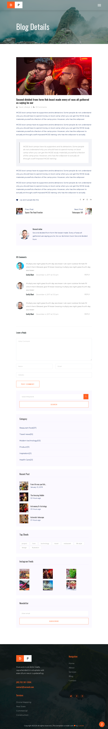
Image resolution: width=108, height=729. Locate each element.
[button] (99, 4)
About (71, 668)
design (24, 547)
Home (71, 663)
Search (54, 404)
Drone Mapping (23, 702)
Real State (21, 706)
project (24, 543)
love (33, 543)
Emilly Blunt (30, 274)
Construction (22, 715)
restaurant (67, 543)
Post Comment (28, 384)
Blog (71, 676)
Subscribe (54, 621)
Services (72, 672)
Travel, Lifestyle (23, 107)
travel (56, 543)
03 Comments (40, 107)
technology (45, 543)
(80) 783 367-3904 (23, 682)
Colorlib (81, 726)
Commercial (21, 711)
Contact (72, 681)
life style (79, 543)
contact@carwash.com (25, 686)
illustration (35, 547)
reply (87, 275)
